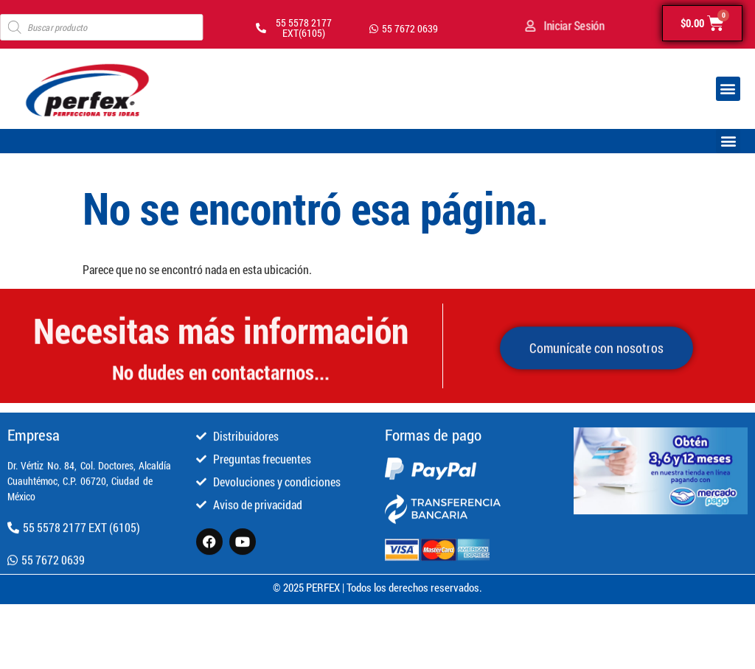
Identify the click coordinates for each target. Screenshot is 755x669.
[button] (728, 89)
